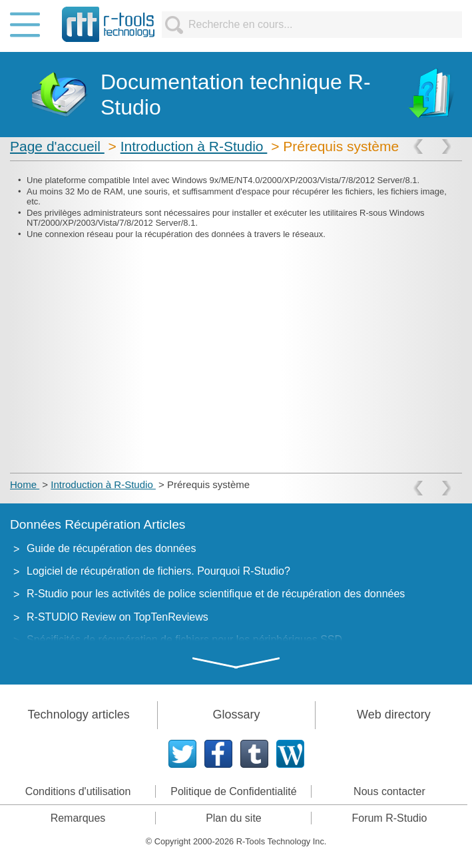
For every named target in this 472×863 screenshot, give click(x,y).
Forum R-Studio (389, 818)
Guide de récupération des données (111, 548)
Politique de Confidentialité (233, 791)
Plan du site (234, 818)
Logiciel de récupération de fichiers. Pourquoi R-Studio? (158, 571)
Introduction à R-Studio (194, 146)
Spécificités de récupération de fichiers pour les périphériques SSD (184, 639)
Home (24, 484)
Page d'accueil (57, 146)
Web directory (394, 714)
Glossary (236, 714)
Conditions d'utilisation (78, 791)
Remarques (78, 818)
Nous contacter (389, 791)
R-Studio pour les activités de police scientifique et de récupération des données (216, 593)
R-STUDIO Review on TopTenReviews (117, 617)
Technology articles (79, 714)
